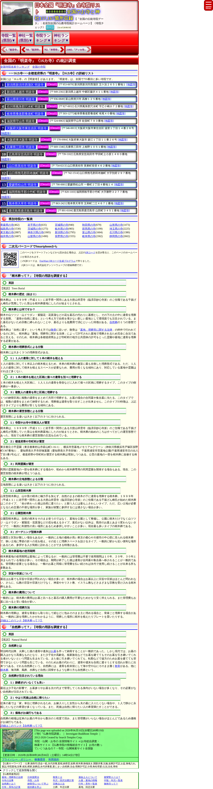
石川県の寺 (116, 232)
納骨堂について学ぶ (37, 783)
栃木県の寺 (61, 228)
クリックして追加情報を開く (20, 770)
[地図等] (131, 84)
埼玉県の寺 (116, 228)
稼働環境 (39, 759)
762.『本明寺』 (52, 50)
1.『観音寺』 (12, 50)
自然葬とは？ (9, 783)
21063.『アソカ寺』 (76, 50)
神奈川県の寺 (36, 232)
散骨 (53, 329)
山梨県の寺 (34, 236)
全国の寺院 (39, 66)
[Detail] (52, 84)
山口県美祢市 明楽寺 (22, 166)
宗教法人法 (59, 783)
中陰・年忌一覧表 (113, 780)
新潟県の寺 (61, 232)
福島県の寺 (7, 228)
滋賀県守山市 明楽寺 (21, 121)
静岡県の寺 (116, 236)
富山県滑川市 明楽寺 (21, 99)
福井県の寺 (7, 236)
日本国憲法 (33, 777)
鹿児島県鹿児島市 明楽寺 (26, 210)
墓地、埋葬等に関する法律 (96, 329)
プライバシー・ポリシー (17, 759)
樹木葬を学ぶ (34, 787)
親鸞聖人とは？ (112, 777)
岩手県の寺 (34, 224)
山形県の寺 (116, 224)
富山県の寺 (89, 232)
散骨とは (57, 777)
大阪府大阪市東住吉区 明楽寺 (27, 128)
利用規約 (53, 759)
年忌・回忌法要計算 (63, 780)
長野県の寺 (61, 236)
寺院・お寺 (33, 780)
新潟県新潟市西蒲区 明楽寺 (25, 84)
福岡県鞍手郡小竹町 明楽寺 (27, 192)
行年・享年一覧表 (88, 783)
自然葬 (113, 322)
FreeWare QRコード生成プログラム (57, 261)
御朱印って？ (111, 783)
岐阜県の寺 (89, 236)
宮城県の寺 (61, 224)
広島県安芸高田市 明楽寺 (26, 154)
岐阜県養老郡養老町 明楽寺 (25, 113)
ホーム (50, 27)
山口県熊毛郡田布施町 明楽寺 (29, 173)
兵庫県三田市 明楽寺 (21, 147)
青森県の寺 (7, 224)
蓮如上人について (88, 777)
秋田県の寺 (89, 224)
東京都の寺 (7, 232)
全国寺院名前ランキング (15, 66)
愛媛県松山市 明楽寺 (23, 184)
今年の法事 (7, 780)
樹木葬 (4, 669)
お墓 (53, 651)
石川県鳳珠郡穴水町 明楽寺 (25, 106)
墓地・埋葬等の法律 (12, 777)
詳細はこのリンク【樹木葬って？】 (21, 620)
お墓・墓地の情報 (88, 780)
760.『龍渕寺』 (33, 50)
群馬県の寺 (89, 228)
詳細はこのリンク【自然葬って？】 (21, 725)
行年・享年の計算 (11, 787)
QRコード (90, 252)
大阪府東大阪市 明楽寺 (22, 139)
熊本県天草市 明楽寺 (23, 203)
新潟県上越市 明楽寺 (21, 92)
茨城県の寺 (34, 228)
